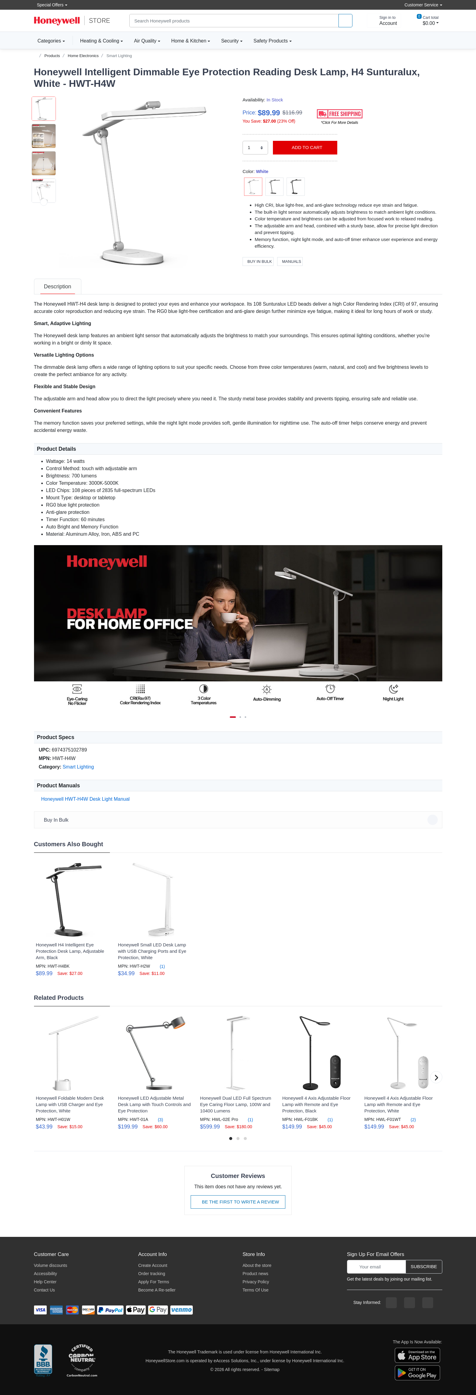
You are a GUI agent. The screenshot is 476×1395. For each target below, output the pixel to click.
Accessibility (45, 1273)
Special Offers (49, 4)
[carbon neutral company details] (82, 1361)
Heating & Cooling (99, 40)
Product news (255, 1273)
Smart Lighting (119, 55)
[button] (145, 182)
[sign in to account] (384, 21)
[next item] (43, 256)
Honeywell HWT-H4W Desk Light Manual (84, 799)
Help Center (45, 1281)
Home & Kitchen (188, 40)
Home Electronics (83, 55)
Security (230, 40)
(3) (157, 1119)
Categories (47, 40)
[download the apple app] (417, 1355)
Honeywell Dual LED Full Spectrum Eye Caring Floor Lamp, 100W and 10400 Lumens (235, 1104)
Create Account (152, 1265)
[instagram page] (409, 1302)
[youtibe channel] (427, 1302)
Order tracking (151, 1273)
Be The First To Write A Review (238, 1201)
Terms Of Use (256, 1290)
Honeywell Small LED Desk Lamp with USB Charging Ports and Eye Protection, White (152, 951)
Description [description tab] (57, 286)
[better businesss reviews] (43, 1361)
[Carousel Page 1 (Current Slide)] (233, 717)
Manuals (290, 261)
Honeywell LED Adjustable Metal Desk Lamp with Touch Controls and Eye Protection (154, 1104)
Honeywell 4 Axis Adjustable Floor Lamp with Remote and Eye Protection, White (398, 1104)
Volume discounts (50, 1265)
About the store (257, 1265)
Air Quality (145, 40)
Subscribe (424, 1266)
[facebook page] (391, 1302)
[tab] (57, 286)
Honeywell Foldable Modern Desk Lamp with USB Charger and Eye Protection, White (70, 1104)
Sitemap (272, 1369)
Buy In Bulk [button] (239, 820)
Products (52, 55)
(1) (158, 966)
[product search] (345, 21)
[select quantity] (255, 147)
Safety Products (270, 40)
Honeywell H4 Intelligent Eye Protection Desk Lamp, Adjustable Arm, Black (70, 951)
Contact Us (44, 1290)
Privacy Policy (256, 1281)
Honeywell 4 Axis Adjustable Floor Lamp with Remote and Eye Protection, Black (316, 1104)
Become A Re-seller (156, 1290)
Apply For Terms (153, 1281)
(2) (409, 1119)
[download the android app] (417, 1372)
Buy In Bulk (258, 261)
